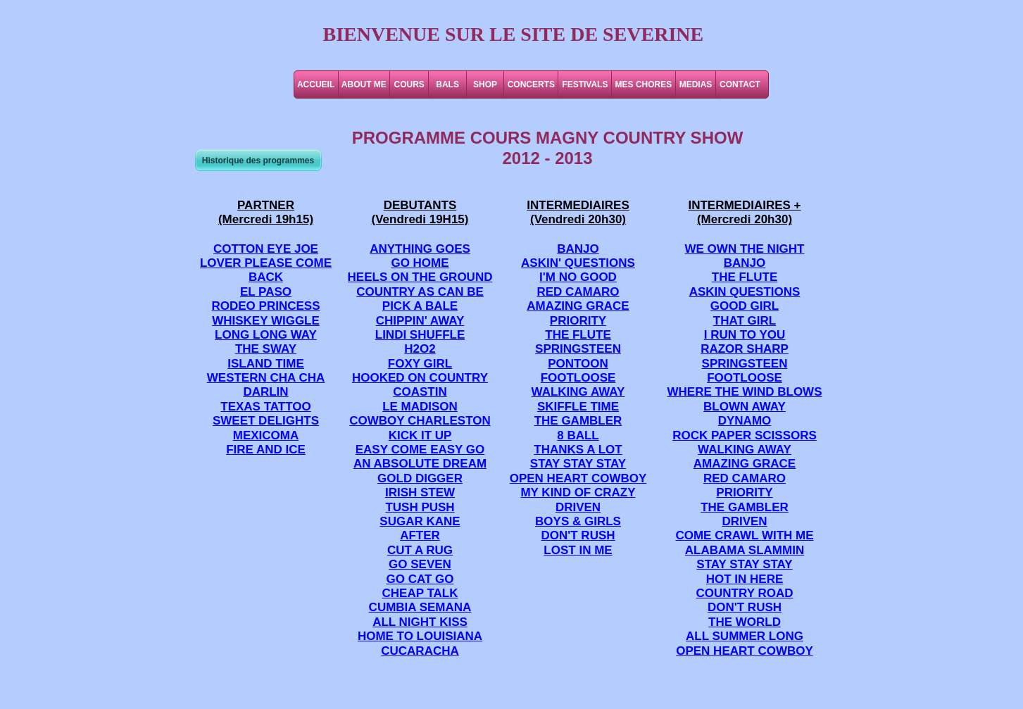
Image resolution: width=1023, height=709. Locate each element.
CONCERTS (531, 84)
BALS (447, 84)
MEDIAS (696, 84)
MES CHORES (643, 84)
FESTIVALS (585, 84)
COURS (409, 84)
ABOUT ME (364, 84)
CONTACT (740, 84)
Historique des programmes (258, 160)
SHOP (485, 84)
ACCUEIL (315, 84)
